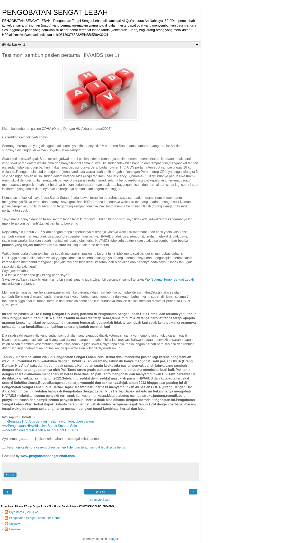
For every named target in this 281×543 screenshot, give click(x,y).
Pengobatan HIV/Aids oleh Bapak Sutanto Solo (42, 426)
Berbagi (10, 474)
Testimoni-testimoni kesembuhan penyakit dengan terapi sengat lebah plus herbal (66, 447)
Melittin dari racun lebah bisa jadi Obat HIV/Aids (43, 430)
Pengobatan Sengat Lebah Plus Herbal (35, 518)
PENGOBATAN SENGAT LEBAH (55, 12)
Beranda (100, 491)
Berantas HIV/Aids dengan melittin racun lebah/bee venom (51, 421)
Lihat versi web (100, 499)
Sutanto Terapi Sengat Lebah (172, 279)
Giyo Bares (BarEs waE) (25, 512)
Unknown (15, 523)
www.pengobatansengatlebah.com (47, 456)
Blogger (113, 538)
